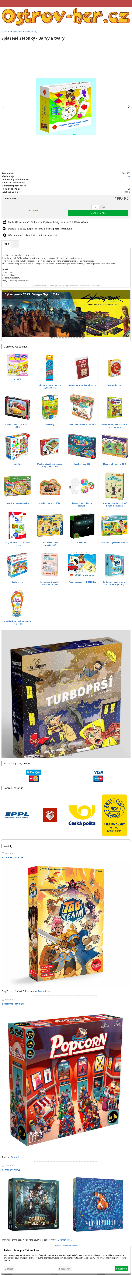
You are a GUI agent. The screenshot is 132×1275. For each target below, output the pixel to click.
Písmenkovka (114, 385)
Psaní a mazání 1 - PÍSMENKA (82, 582)
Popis (6, 244)
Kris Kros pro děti (82, 464)
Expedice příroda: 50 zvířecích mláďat (49, 583)
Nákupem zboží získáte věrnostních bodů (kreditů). (33, 235)
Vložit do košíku (98, 213)
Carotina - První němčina (17, 503)
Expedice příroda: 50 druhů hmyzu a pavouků (114, 504)
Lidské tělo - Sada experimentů (50, 543)
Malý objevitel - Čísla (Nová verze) (17, 543)
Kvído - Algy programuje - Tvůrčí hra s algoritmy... (114, 583)
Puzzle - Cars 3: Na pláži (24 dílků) (17, 425)
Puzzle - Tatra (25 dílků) (50, 503)
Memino (17, 379)
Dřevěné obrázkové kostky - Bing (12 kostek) (50, 465)
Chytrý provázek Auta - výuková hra (50, 386)
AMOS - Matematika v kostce (82, 385)
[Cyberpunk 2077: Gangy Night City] (66, 315)
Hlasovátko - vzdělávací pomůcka (82, 504)
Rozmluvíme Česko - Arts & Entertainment (114, 425)
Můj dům (18, 464)
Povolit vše (121, 1268)
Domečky (50, 424)
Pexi (128, 176)
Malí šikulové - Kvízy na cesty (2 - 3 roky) (17, 622)
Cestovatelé (17, 582)
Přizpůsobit (64, 1268)
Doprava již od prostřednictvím (40, 228)
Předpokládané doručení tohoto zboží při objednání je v (48, 222)
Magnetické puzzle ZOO (114, 464)
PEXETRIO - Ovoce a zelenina (82, 424)
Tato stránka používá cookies (21, 1250)
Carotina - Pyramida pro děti (114, 542)
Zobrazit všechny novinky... (66, 1245)
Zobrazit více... (45, 991)
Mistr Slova (82, 542)
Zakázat (9, 1268)
